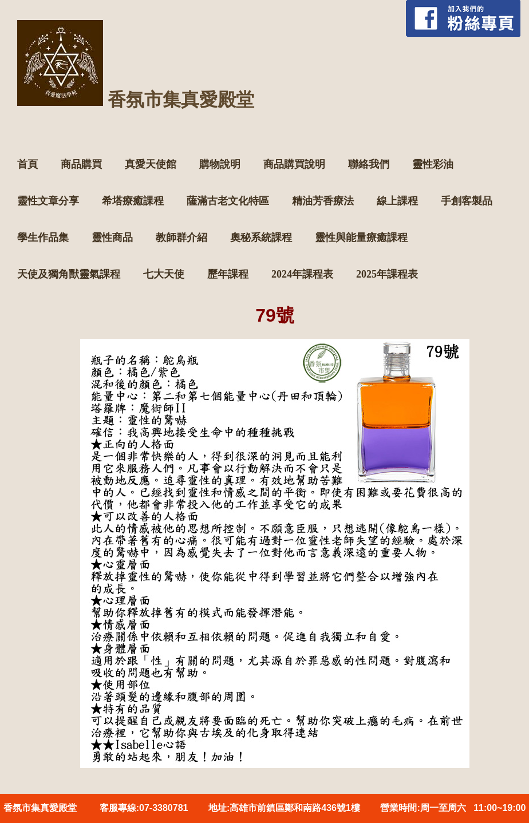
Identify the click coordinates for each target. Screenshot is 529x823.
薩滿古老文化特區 (228, 201)
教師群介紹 (181, 237)
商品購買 (81, 164)
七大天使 (163, 274)
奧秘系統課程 (261, 237)
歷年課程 (227, 274)
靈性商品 (112, 237)
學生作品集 (43, 237)
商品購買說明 (294, 164)
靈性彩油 (432, 164)
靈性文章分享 (48, 201)
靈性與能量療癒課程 (361, 237)
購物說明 (219, 164)
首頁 (27, 164)
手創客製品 (466, 201)
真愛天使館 (150, 164)
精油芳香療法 (323, 201)
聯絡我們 (368, 164)
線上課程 (397, 201)
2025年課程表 (387, 274)
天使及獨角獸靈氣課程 (68, 274)
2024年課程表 (302, 274)
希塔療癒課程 (133, 201)
